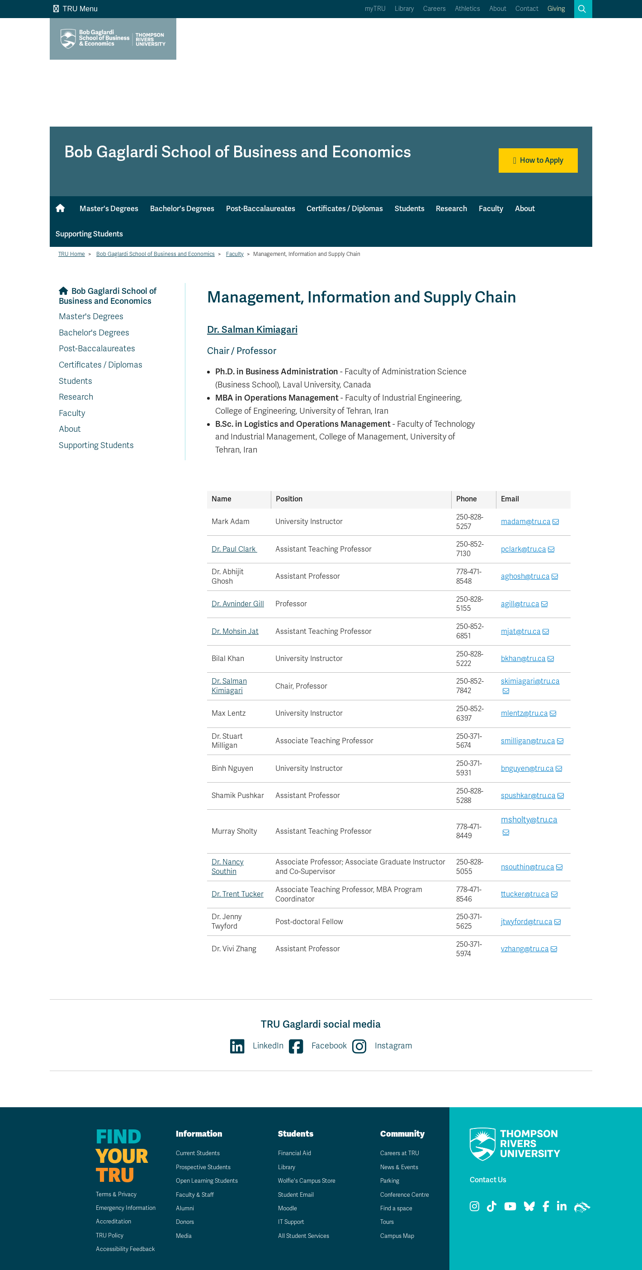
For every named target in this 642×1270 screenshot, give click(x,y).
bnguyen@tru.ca (527, 768)
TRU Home (71, 254)
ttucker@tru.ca (525, 894)
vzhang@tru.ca (525, 949)
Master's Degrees (109, 208)
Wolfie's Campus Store (303, 1181)
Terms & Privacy (105, 1194)
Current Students (194, 1153)
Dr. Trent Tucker (238, 894)
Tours (382, 1222)
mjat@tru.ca (521, 631)
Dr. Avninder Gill (238, 604)
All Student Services (300, 1236)
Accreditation (102, 1221)
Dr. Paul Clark (234, 549)
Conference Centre (401, 1195)
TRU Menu (75, 9)
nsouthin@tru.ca (527, 867)
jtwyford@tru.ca (526, 921)
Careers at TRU (395, 1153)
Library (404, 9)
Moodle (282, 1208)
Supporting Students (89, 234)
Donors (180, 1222)
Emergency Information (116, 1208)
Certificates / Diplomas (345, 208)
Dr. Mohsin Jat (235, 631)
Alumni (179, 1208)
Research (451, 208)
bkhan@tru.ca (523, 658)
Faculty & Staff (190, 1195)
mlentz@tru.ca (524, 713)
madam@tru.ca (526, 521)
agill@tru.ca (520, 604)
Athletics (467, 9)
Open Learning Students (204, 1181)
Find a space (391, 1208)
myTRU (375, 9)
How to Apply (538, 160)
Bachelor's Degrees (182, 208)
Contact (526, 9)
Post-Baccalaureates (260, 208)
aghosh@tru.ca (525, 576)
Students (410, 208)
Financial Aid (289, 1153)
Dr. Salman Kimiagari (254, 329)
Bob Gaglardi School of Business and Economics (155, 254)
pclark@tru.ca (523, 549)
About (497, 9)
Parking (384, 1181)
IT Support (286, 1222)
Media (178, 1236)
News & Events (395, 1167)
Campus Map (392, 1236)
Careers (434, 9)
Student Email (291, 1195)
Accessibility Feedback (115, 1249)
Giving (556, 9)
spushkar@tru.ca (528, 795)
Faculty (491, 208)
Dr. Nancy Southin (228, 867)
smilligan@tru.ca (528, 741)
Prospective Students (200, 1167)
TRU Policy (98, 1235)
